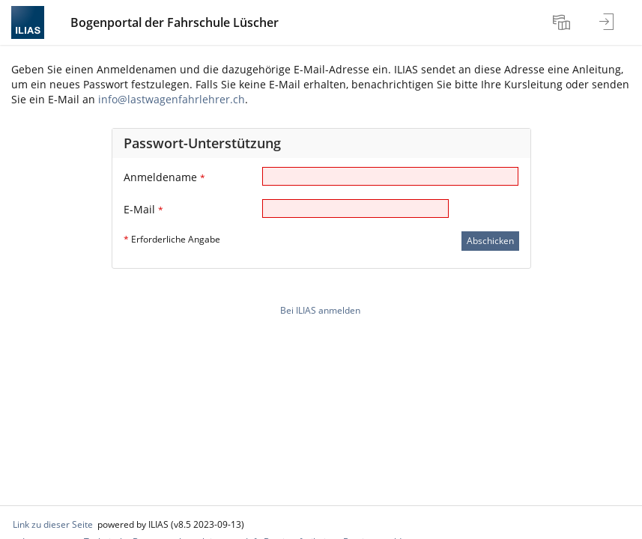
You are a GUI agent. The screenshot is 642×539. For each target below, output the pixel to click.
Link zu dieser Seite (53, 524)
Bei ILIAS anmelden (320, 310)
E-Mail (143, 209)
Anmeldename (164, 177)
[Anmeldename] (390, 176)
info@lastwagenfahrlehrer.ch (171, 99)
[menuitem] (563, 22)
